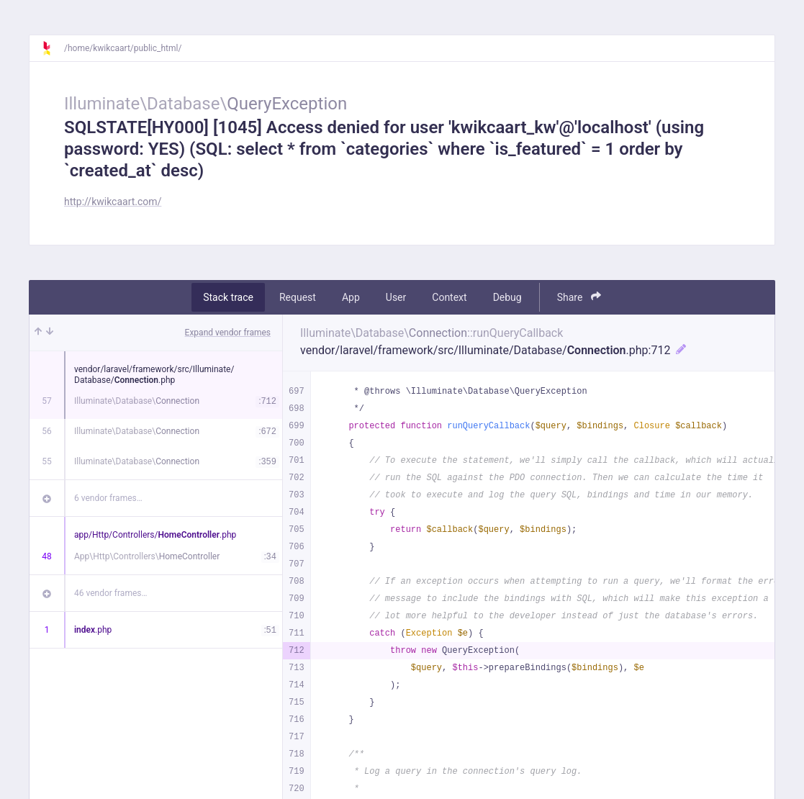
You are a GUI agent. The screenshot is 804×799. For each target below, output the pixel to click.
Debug (507, 297)
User (396, 297)
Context (449, 297)
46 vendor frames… (110, 593)
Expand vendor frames (228, 333)
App (351, 297)
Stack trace (228, 297)
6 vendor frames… (108, 498)
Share (579, 297)
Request (297, 297)
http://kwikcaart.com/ (112, 201)
